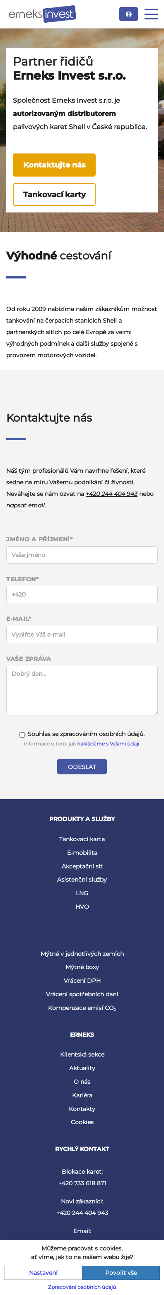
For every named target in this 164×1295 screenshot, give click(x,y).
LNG (82, 893)
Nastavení (43, 1272)
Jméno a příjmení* (39, 539)
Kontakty (82, 1109)
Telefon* (22, 579)
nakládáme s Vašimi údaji (108, 744)
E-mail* (18, 619)
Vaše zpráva (28, 659)
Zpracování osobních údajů (82, 1287)
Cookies (82, 1122)
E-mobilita (82, 852)
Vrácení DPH (82, 980)
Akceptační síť (82, 866)
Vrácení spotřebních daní (82, 994)
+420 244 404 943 (111, 494)
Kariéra (82, 1095)
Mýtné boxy (82, 967)
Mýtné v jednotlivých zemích (82, 954)
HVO (82, 907)
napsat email (25, 505)
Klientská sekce (82, 1054)
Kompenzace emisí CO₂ (82, 1008)
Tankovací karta (82, 839)
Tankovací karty (54, 194)
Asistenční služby (82, 879)
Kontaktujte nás (54, 165)
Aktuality (82, 1068)
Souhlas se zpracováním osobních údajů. (82, 734)
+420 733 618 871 (82, 1183)
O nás (82, 1081)
